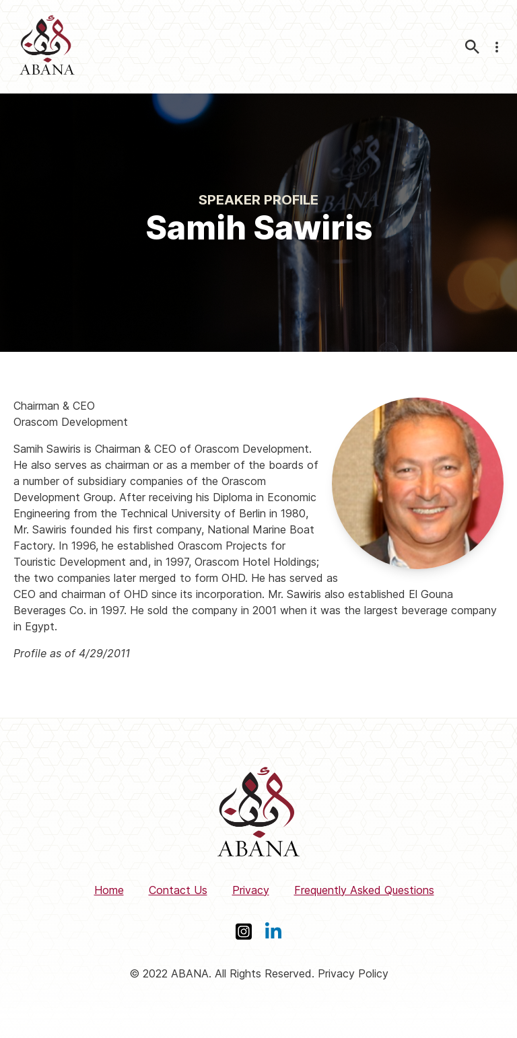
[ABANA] (47, 46)
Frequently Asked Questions (364, 890)
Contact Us (178, 890)
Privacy (250, 890)
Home (109, 890)
